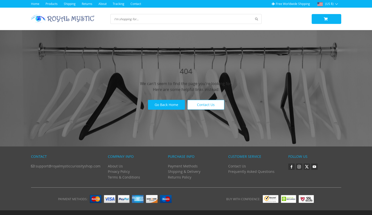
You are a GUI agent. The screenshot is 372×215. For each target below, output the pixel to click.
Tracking (118, 4)
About (102, 4)
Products (52, 4)
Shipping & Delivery (184, 171)
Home (35, 4)
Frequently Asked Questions (251, 171)
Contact (135, 4)
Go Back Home (166, 104)
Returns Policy (179, 177)
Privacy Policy (119, 171)
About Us (115, 166)
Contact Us (206, 104)
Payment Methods (183, 166)
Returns (87, 4)
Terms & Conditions (124, 177)
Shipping (70, 4)
